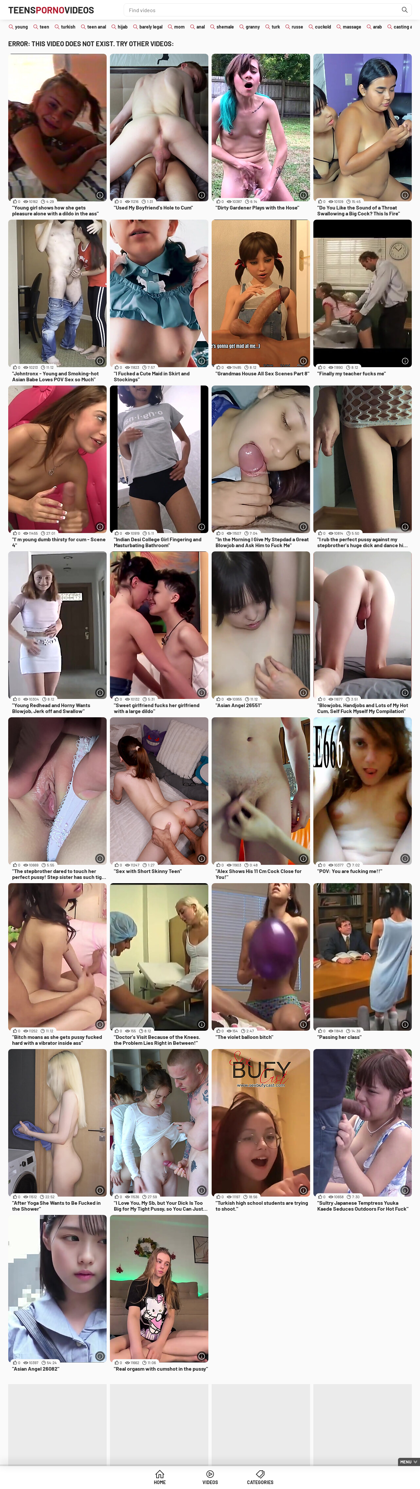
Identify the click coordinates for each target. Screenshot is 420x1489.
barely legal (150, 27)
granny (253, 27)
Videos (210, 1482)
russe (297, 27)
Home (160, 1482)
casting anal (406, 27)
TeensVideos (51, 9)
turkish (68, 27)
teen (44, 27)
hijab (123, 27)
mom (179, 27)
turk (276, 27)
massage (352, 27)
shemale (225, 27)
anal (201, 27)
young (21, 27)
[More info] (100, 195)
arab (377, 27)
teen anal (96, 27)
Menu (405, 1461)
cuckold (323, 27)
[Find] (405, 10)
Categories (260, 1482)
